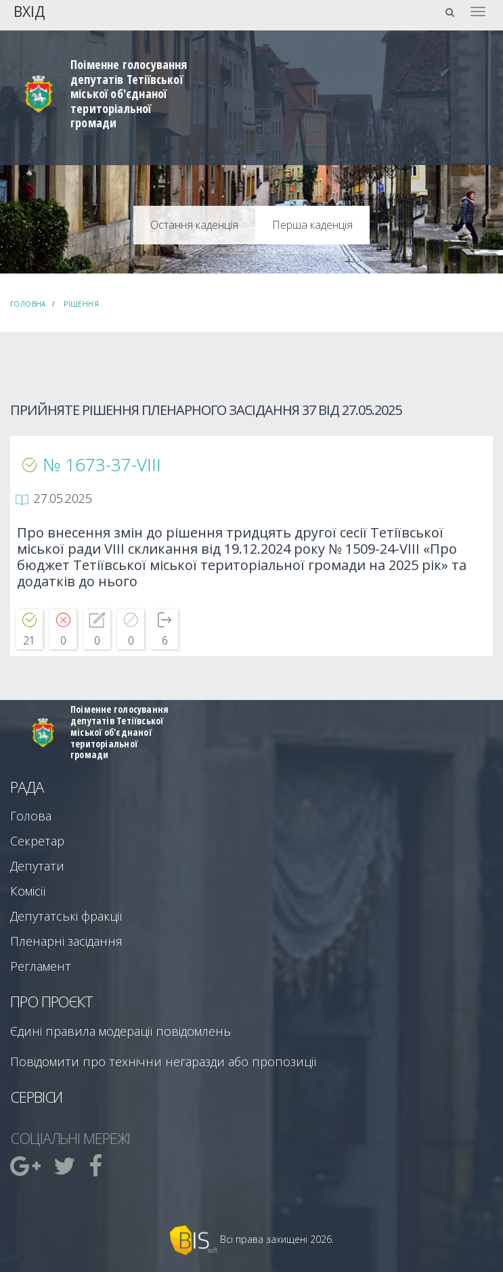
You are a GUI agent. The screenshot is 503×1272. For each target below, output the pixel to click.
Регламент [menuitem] (40, 966)
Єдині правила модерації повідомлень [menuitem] (120, 1031)
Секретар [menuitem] (37, 841)
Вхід (29, 10)
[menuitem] (27, 1166)
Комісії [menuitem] (27, 891)
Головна (28, 304)
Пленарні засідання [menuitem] (66, 941)
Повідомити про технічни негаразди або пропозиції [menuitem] (163, 1061)
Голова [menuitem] (30, 816)
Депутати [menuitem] (37, 866)
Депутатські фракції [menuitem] (66, 916)
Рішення (81, 304)
